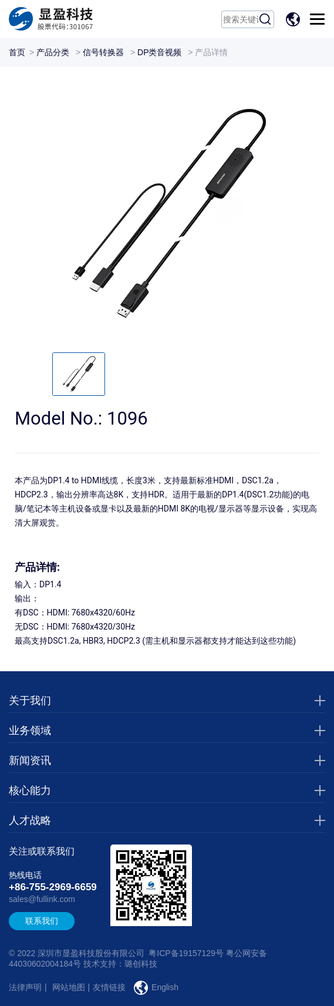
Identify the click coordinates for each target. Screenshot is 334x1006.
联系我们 (41, 921)
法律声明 (25, 987)
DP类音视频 (159, 52)
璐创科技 (140, 963)
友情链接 (109, 987)
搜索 (265, 19)
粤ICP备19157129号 (186, 953)
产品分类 (52, 52)
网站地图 (68, 987)
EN (294, 19)
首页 (17, 52)
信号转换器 (103, 52)
